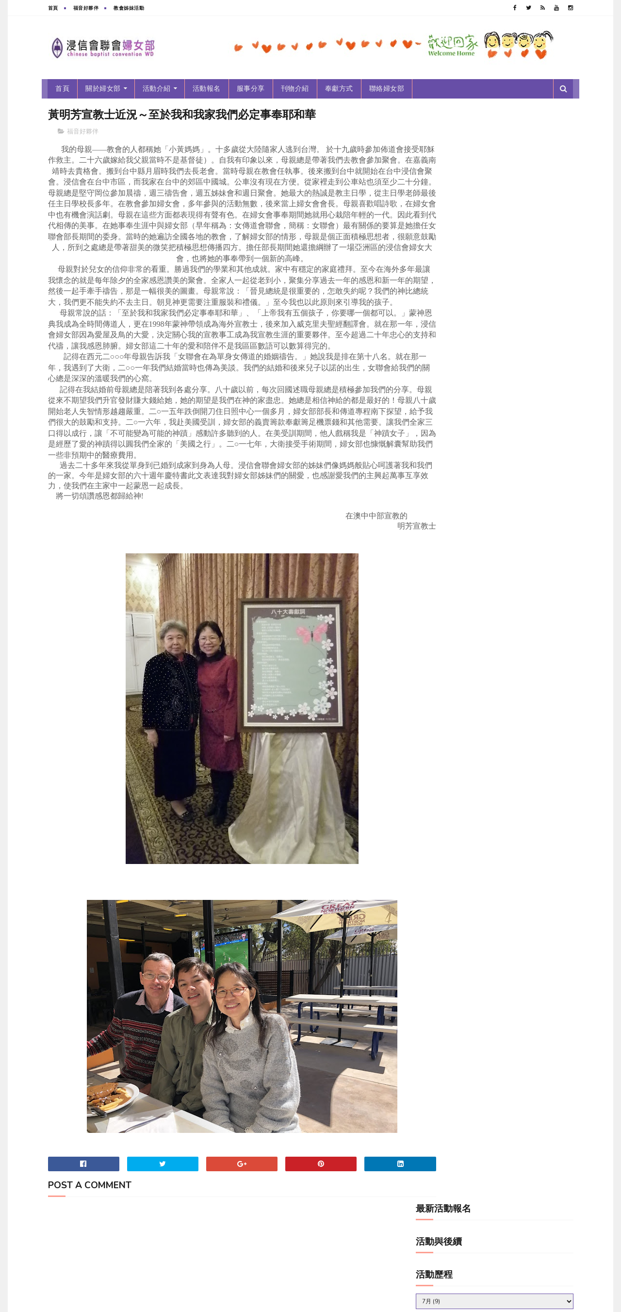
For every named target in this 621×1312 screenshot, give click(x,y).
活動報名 (207, 88)
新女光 (431, 378)
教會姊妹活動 (129, 8)
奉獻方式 (339, 88)
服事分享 (251, 88)
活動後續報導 (439, 428)
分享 (428, 313)
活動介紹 (157, 88)
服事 (428, 411)
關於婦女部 (103, 88)
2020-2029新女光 (446, 296)
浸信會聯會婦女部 (121, 1299)
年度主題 (433, 346)
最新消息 (433, 395)
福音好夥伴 (86, 8)
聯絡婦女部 (387, 88)
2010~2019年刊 (443, 264)
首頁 (53, 8)
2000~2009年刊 (443, 247)
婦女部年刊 (436, 329)
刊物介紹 (295, 88)
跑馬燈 (431, 461)
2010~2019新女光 (446, 280)
